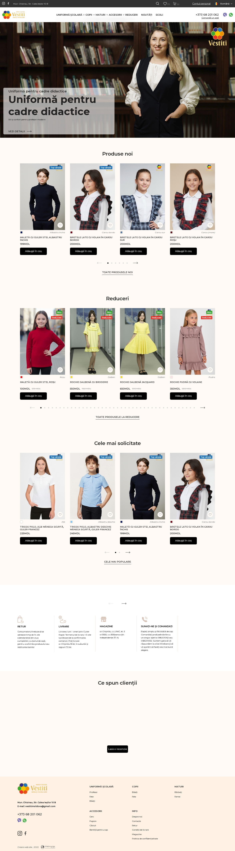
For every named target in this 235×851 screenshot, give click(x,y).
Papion (93, 821)
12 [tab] (83, 407)
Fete (92, 796)
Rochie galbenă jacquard (137, 382)
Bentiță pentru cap (99, 830)
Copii (89, 14)
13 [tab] (87, 407)
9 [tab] (71, 407)
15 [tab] (94, 407)
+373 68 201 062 (207, 14)
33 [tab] (163, 407)
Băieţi (92, 801)
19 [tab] (109, 407)
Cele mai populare (117, 561)
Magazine (137, 834)
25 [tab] (133, 407)
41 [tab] (194, 407)
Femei (177, 796)
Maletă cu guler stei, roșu (37, 382)
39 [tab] (186, 407)
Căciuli (93, 825)
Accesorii (115, 14)
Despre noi (137, 816)
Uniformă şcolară (69, 14)
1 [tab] (107, 263)
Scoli (159, 14)
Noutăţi (146, 14)
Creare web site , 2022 (28, 847)
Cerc (92, 816)
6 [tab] (127, 263)
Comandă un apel (210, 17)
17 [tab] (102, 407)
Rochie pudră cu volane (186, 382)
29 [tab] (148, 407)
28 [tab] (144, 407)
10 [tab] (75, 407)
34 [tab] (167, 407)
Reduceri (131, 14)
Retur (135, 825)
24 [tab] (129, 407)
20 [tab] (113, 407)
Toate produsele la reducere (118, 417)
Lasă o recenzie (117, 749)
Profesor (94, 792)
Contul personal (201, 3)
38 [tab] (182, 407)
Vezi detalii (20, 131)
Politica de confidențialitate (145, 838)
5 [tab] (123, 263)
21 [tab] (117, 407)
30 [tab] (152, 407)
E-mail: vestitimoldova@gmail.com (36, 806)
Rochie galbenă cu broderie (89, 382)
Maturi (100, 14)
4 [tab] (119, 263)
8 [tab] (67, 407)
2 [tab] (111, 263)
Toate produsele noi (117, 272)
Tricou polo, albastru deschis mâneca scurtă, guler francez (90, 528)
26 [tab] (136, 407)
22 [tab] (121, 407)
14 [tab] (90, 407)
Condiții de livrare (140, 830)
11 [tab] (79, 407)
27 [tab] (140, 407)
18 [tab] (106, 407)
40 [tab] (190, 407)
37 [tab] (179, 407)
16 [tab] (98, 407)
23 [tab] (125, 407)
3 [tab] (115, 263)
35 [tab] (171, 407)
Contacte (136, 821)
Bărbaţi (178, 792)
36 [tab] (175, 407)
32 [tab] (159, 407)
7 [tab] (63, 407)
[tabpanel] (43, 209)
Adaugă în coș (33, 251)
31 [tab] (155, 407)
